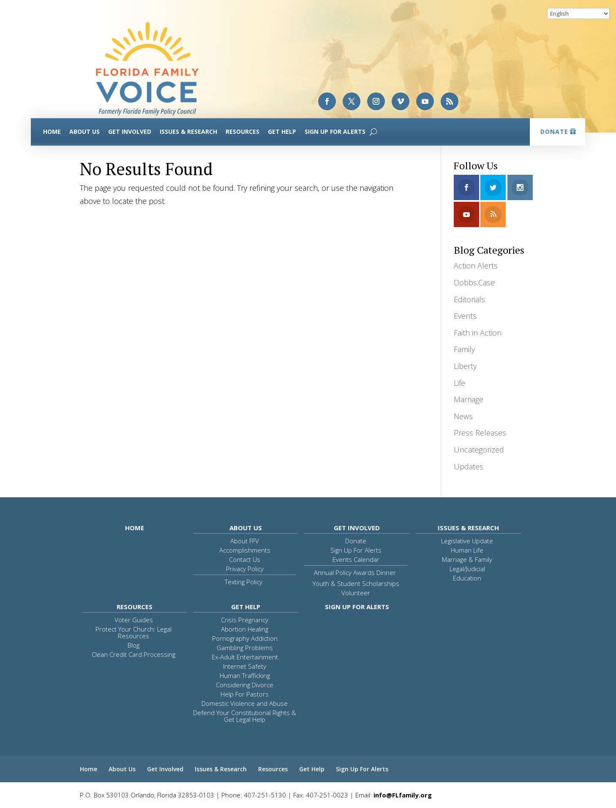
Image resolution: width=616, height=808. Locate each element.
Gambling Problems (245, 647)
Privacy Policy (245, 568)
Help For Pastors (245, 694)
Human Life (467, 550)
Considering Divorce (244, 685)
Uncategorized (479, 450)
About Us (84, 131)
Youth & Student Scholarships (356, 583)
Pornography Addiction (245, 638)
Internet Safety (244, 666)
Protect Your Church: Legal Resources (133, 632)
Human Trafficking (245, 675)
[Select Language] (578, 13)
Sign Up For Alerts (335, 131)
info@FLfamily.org (402, 795)
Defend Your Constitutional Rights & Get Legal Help (244, 716)
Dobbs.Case (474, 282)
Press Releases (480, 433)
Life (459, 383)
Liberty (465, 366)
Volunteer (355, 592)
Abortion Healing (244, 629)
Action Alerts (476, 265)
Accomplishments (244, 550)
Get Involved (129, 131)
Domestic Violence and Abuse (245, 703)
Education (467, 578)
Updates (468, 466)
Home (52, 131)
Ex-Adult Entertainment (245, 657)
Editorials (469, 299)
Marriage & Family (467, 559)
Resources (242, 131)
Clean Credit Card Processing (133, 654)
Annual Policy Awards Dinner (355, 572)
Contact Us (244, 559)
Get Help (282, 131)
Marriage (468, 399)
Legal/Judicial (467, 568)
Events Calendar (356, 559)
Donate (554, 131)
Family (464, 349)
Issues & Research (188, 131)
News (463, 416)
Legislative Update (467, 541)
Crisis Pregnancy (244, 619)
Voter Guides (133, 619)
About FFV (244, 541)
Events (465, 316)
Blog (133, 645)
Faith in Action (478, 333)
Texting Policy (243, 582)
